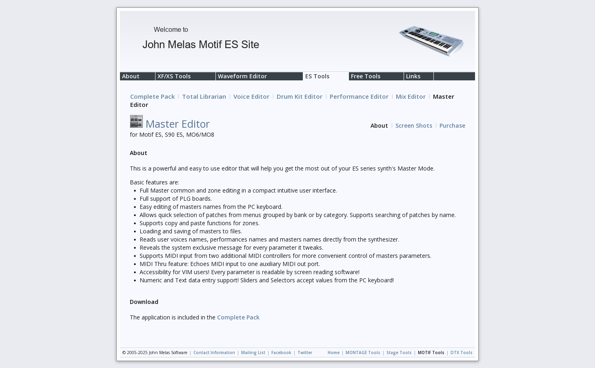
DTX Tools (462, 352)
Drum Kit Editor (299, 96)
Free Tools (365, 76)
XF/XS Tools (174, 76)
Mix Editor (411, 96)
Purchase (452, 125)
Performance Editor (359, 96)
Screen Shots (413, 125)
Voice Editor (251, 96)
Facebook (281, 352)
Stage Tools (399, 352)
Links (413, 76)
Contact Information (214, 352)
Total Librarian (204, 96)
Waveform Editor (242, 76)
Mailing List (253, 352)
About (131, 76)
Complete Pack (152, 96)
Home (334, 352)
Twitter (305, 352)
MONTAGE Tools (363, 352)
